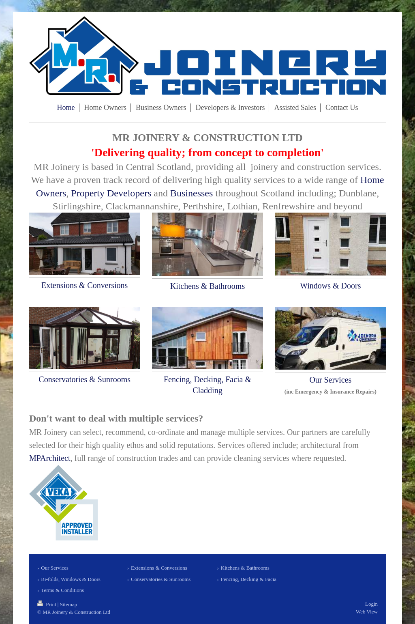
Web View (367, 612)
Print (47, 604)
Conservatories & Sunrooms (84, 379)
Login (371, 604)
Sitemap (68, 604)
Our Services (330, 379)
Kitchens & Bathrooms (207, 286)
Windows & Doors (330, 285)
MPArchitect (49, 458)
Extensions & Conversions (84, 285)
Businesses (191, 193)
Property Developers (111, 193)
